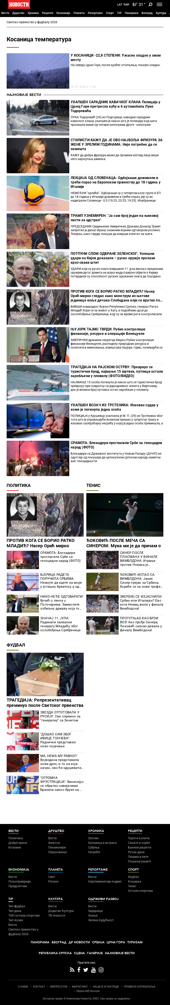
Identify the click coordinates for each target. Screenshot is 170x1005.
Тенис (93, 485)
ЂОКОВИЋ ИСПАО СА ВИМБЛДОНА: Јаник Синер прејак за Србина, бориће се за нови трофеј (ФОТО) (140, 581)
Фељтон (54, 843)
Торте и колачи (138, 838)
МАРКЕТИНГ (80, 986)
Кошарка (134, 881)
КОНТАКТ (39, 986)
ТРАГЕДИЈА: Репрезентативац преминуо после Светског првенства (45, 702)
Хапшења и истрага (102, 843)
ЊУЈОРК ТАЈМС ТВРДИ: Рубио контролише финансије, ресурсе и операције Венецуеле (108, 331)
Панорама (131, 13)
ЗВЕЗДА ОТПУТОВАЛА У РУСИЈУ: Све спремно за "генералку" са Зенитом (60, 716)
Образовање (57, 852)
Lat (119, 4)
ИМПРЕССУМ (58, 986)
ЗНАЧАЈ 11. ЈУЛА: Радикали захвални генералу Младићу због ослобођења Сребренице (60, 624)
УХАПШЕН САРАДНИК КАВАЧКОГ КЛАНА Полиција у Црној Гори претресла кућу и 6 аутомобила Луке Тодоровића (115, 106)
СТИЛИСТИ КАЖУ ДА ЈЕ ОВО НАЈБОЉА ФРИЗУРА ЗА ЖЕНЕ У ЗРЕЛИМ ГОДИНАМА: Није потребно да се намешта (116, 144)
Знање (93, 915)
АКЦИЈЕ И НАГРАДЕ (106, 986)
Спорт (110, 13)
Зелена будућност (101, 920)
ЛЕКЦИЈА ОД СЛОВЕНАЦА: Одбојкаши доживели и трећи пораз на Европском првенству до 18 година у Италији (115, 182)
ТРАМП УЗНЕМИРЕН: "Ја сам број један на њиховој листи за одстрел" (114, 218)
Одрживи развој (103, 899)
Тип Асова (15, 920)
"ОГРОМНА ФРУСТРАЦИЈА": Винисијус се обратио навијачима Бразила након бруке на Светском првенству (62, 784)
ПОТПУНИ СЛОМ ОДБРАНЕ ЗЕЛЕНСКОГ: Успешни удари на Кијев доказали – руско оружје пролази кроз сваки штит (113, 258)
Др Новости (79, 942)
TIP (119, 13)
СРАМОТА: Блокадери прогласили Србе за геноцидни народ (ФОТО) (116, 445)
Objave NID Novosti (88, 991)
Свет (51, 877)
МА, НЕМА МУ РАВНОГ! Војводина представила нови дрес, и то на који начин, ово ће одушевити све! (60, 762)
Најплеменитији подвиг (105, 881)
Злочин (93, 838)
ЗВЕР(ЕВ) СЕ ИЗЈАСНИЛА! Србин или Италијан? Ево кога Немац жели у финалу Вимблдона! (141, 602)
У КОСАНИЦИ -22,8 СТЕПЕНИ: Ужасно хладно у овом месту (116, 57)
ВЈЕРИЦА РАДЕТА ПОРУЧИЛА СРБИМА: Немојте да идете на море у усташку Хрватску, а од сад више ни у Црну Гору (61, 581)
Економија (63, 13)
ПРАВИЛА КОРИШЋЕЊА (139, 986)
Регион (53, 881)
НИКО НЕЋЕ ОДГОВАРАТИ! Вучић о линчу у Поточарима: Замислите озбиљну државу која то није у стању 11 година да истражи (61, 602)
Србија (98, 942)
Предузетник (17, 886)
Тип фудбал (16, 906)
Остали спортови (140, 890)
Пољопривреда (19, 881)
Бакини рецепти (139, 847)
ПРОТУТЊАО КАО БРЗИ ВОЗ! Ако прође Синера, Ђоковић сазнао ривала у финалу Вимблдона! (141, 624)
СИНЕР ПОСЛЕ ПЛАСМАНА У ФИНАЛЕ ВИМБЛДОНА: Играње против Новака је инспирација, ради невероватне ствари (139, 559)
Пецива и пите (138, 856)
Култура (161, 13)
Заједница (95, 911)
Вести (5, 13)
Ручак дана (136, 852)
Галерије (95, 953)
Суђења (93, 847)
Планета (79, 13)
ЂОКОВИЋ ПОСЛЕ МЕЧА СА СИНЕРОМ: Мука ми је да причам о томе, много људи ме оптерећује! (123, 546)
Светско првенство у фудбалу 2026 (32, 22)
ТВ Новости (56, 915)
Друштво (18, 13)
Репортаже (95, 13)
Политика (19, 485)
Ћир (126, 4)
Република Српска (55, 953)
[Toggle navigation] (159, 4)
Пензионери (57, 847)
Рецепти (47, 13)
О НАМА (23, 986)
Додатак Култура (61, 911)
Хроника (33, 13)
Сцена (79, 953)
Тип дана (14, 911)
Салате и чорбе (139, 843)
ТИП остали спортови (24, 915)
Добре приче (17, 843)
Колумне (14, 847)
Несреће (94, 852)
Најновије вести (24, 94)
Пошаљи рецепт (139, 861)
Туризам (135, 942)
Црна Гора (116, 942)
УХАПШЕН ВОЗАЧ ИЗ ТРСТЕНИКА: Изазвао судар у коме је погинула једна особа (114, 407)
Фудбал (16, 645)
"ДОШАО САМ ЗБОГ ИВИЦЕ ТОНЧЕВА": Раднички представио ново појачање (58, 740)
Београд (147, 13)
